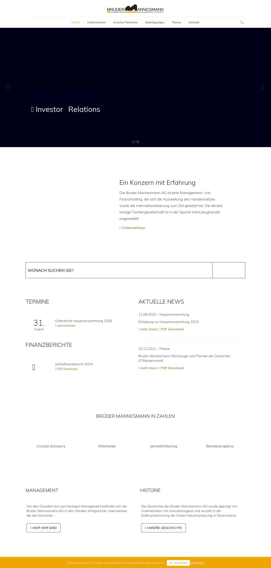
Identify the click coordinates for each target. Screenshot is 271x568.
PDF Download (66, 369)
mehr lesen (148, 329)
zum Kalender (65, 325)
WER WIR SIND (43, 528)
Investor (47, 109)
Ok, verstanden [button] (178, 563)
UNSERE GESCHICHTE (163, 528)
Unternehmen (132, 227)
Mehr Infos (197, 563)
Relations (84, 109)
